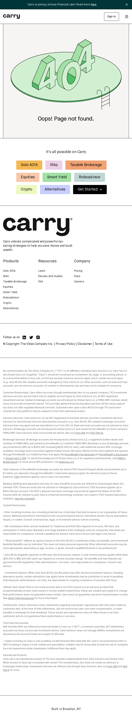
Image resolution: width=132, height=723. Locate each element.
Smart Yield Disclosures (21, 598)
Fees (77, 276)
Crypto (26, 189)
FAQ (40, 281)
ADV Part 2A (96, 433)
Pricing (78, 271)
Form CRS (79, 433)
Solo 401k (29, 165)
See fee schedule (25, 499)
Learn (41, 271)
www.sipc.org (66, 462)
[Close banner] (126, 4)
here (93, 4)
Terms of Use (103, 344)
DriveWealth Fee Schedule (80, 455)
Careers (79, 281)
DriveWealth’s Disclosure (114, 455)
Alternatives (55, 189)
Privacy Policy (65, 344)
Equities (28, 177)
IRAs (54, 165)
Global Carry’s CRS (16, 458)
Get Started (90, 189)
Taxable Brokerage (86, 165)
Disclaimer (84, 344)
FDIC (16, 477)
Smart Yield (57, 177)
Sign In (111, 16)
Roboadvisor (89, 177)
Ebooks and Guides (50, 276)
